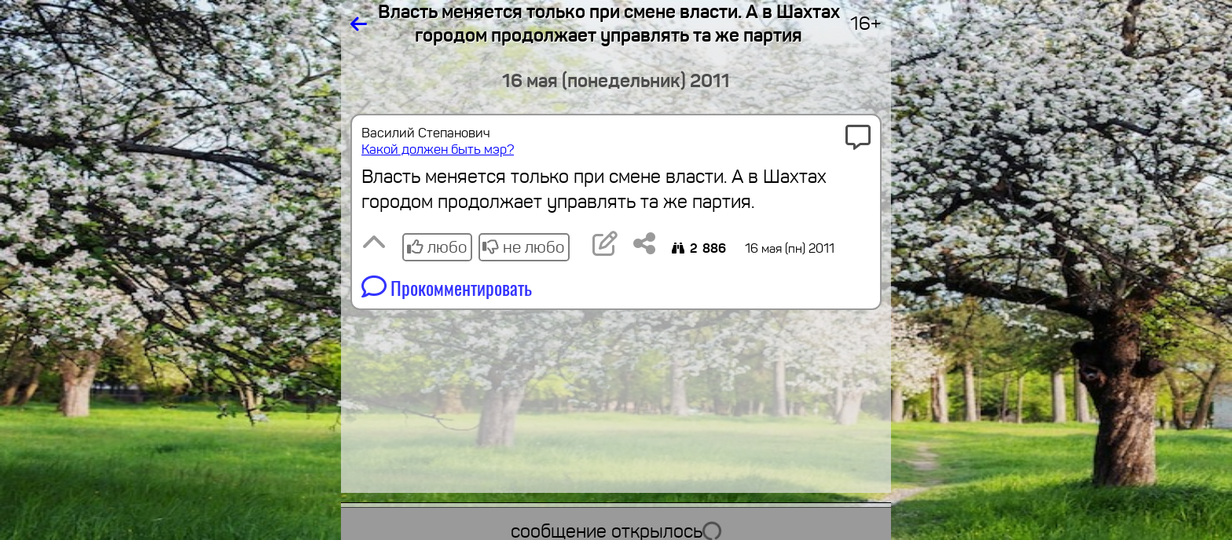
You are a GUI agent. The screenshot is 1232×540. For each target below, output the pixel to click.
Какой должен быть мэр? (437, 149)
